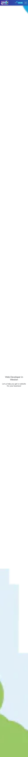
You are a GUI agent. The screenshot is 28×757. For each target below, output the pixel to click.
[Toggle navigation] (25, 3)
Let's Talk (20, 2)
